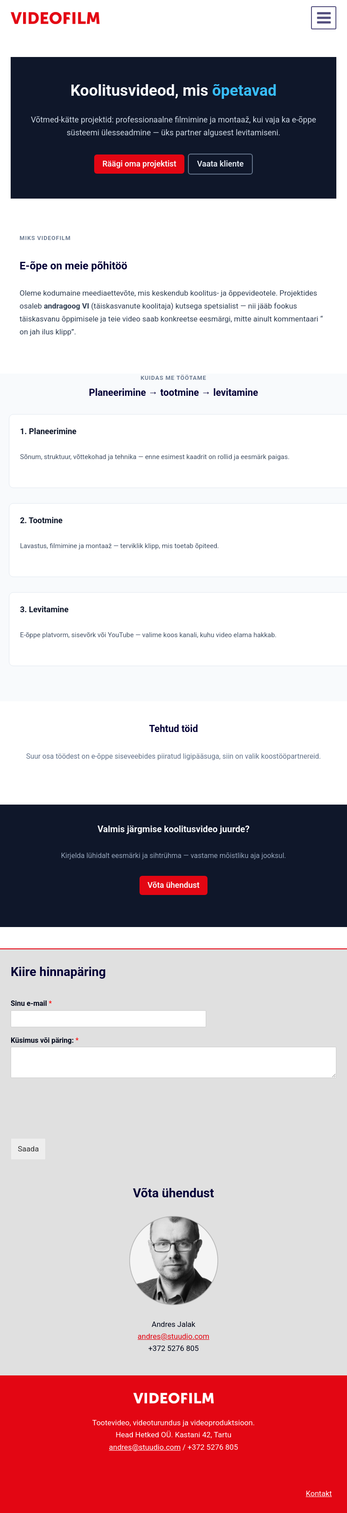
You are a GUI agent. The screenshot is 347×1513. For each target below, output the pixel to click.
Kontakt (319, 1493)
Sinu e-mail (31, 1003)
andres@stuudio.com (173, 1336)
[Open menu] (323, 17)
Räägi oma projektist (139, 163)
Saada (28, 1148)
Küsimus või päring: (45, 1040)
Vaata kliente (220, 163)
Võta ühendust (173, 885)
